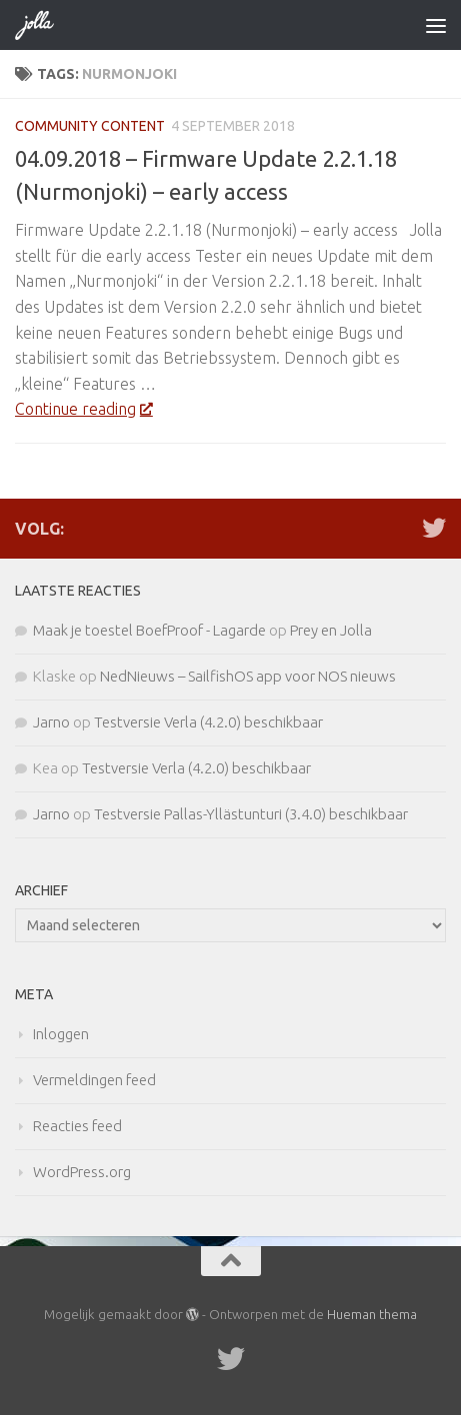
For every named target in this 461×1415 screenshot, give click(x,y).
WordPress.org (82, 1171)
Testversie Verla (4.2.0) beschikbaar (208, 721)
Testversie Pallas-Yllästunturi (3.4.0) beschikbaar (251, 813)
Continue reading (83, 409)
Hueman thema (372, 1314)
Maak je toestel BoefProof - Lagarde (149, 630)
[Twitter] (434, 528)
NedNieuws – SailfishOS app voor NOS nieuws (248, 676)
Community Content (90, 126)
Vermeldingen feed (94, 1079)
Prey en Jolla (331, 630)
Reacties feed (77, 1125)
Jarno (51, 721)
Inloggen (61, 1033)
